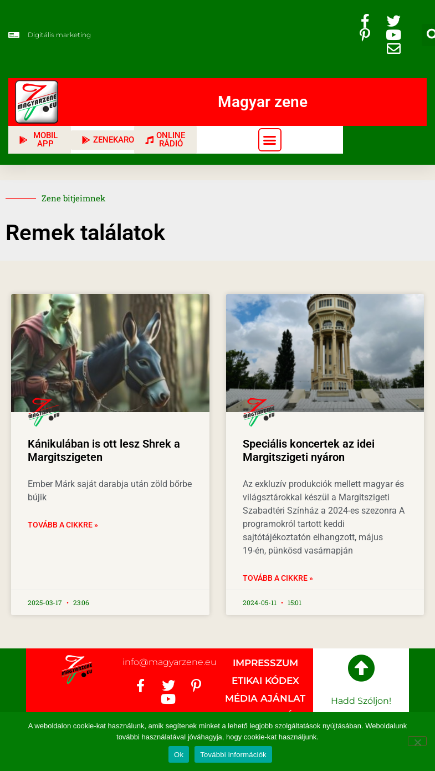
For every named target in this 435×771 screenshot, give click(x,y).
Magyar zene (263, 102)
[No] (417, 741)
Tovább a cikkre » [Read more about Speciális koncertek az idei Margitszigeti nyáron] (278, 578)
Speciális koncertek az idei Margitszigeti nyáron (309, 450)
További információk (233, 754)
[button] (270, 139)
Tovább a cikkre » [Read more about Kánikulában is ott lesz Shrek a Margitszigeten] (63, 524)
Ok (178, 754)
